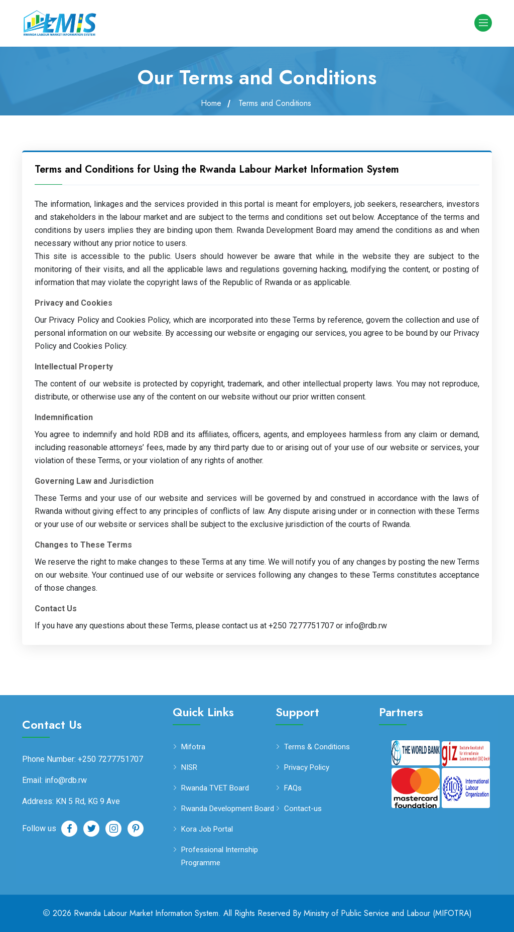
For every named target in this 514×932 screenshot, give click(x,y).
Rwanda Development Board (227, 809)
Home (211, 103)
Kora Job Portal (207, 829)
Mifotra (193, 747)
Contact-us (303, 809)
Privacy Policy (306, 767)
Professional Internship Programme (219, 855)
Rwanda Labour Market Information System (146, 913)
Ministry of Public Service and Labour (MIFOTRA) (388, 913)
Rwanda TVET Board (215, 788)
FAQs (293, 788)
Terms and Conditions (274, 103)
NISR (189, 767)
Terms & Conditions (317, 747)
